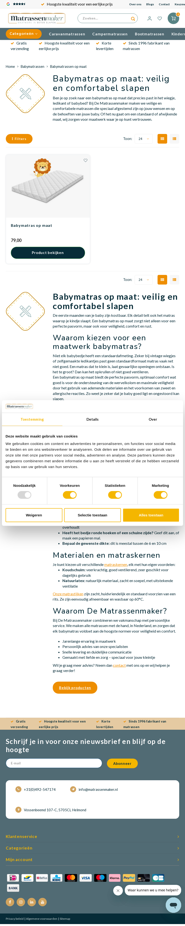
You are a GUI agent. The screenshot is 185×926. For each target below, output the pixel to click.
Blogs (150, 4)
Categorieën (24, 35)
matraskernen (115, 566)
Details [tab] (92, 419)
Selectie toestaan (92, 515)
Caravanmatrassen (67, 35)
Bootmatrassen (149, 35)
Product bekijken (48, 254)
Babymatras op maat (31, 227)
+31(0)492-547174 (35, 791)
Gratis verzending (76, 4)
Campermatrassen (110, 35)
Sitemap (64, 920)
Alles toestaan (151, 515)
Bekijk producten (75, 689)
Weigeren (34, 515)
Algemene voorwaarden (41, 920)
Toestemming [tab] (32, 419)
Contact (164, 4)
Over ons (135, 4)
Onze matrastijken (68, 595)
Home (10, 68)
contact (119, 667)
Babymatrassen (32, 68)
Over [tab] (153, 419)
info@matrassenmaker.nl (94, 791)
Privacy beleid (15, 920)
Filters (19, 140)
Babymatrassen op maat (68, 68)
